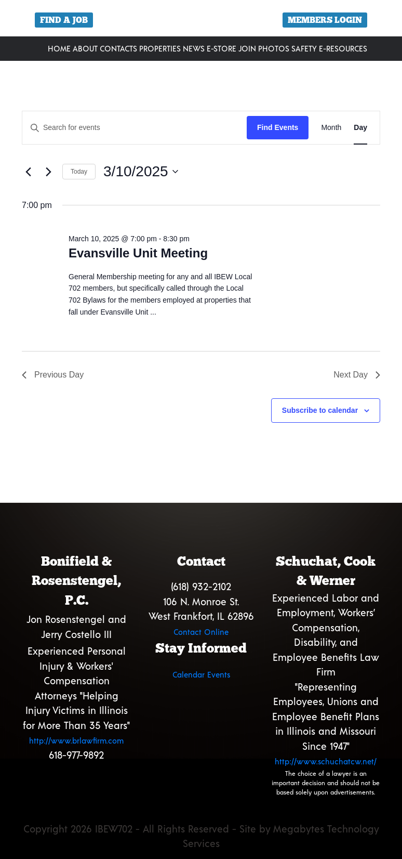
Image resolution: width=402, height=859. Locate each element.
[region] (201, 22)
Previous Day (53, 374)
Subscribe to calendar (320, 410)
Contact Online (201, 631)
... (153, 312)
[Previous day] (28, 171)
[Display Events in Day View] (360, 127)
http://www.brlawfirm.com (76, 740)
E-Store (221, 48)
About (85, 48)
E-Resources (343, 48)
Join (247, 48)
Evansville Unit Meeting (138, 253)
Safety (304, 48)
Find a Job (64, 20)
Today (79, 171)
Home (59, 48)
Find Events (277, 127)
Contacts (118, 48)
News (194, 48)
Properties (160, 48)
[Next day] (48, 171)
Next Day (356, 374)
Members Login (325, 20)
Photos (273, 48)
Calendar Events (201, 674)
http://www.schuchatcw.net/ (326, 761)
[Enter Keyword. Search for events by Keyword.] (134, 127)
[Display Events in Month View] (331, 127)
